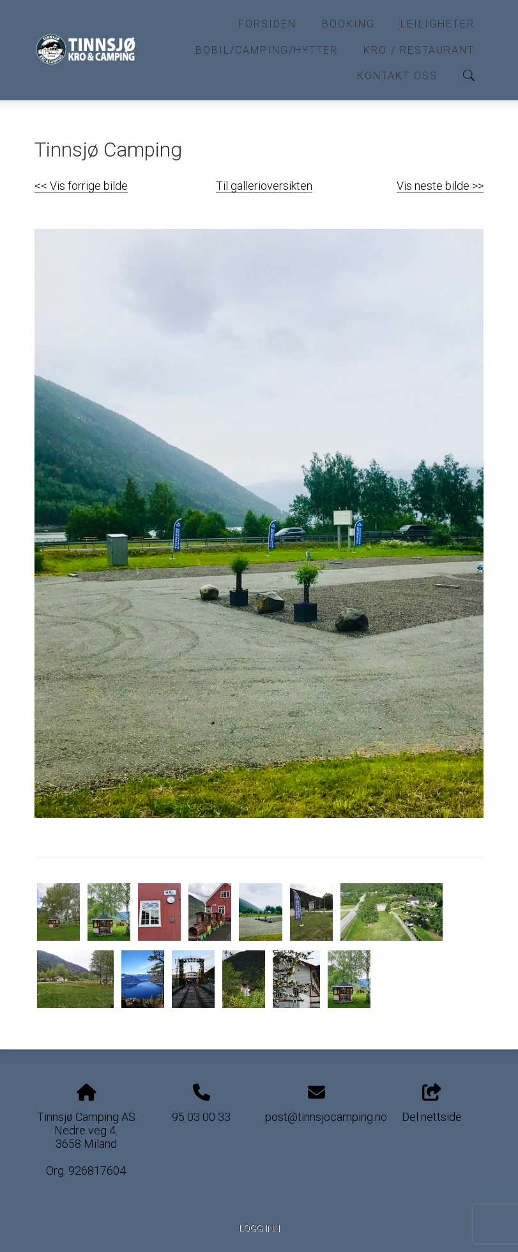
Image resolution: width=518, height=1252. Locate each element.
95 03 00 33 (201, 1117)
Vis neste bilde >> (440, 185)
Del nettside (432, 1104)
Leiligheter (437, 24)
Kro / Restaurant (419, 50)
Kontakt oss (397, 76)
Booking (348, 24)
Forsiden (267, 24)
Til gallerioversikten (264, 185)
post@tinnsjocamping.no (326, 1117)
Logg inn (259, 1228)
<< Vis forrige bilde (81, 185)
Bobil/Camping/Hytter (266, 50)
